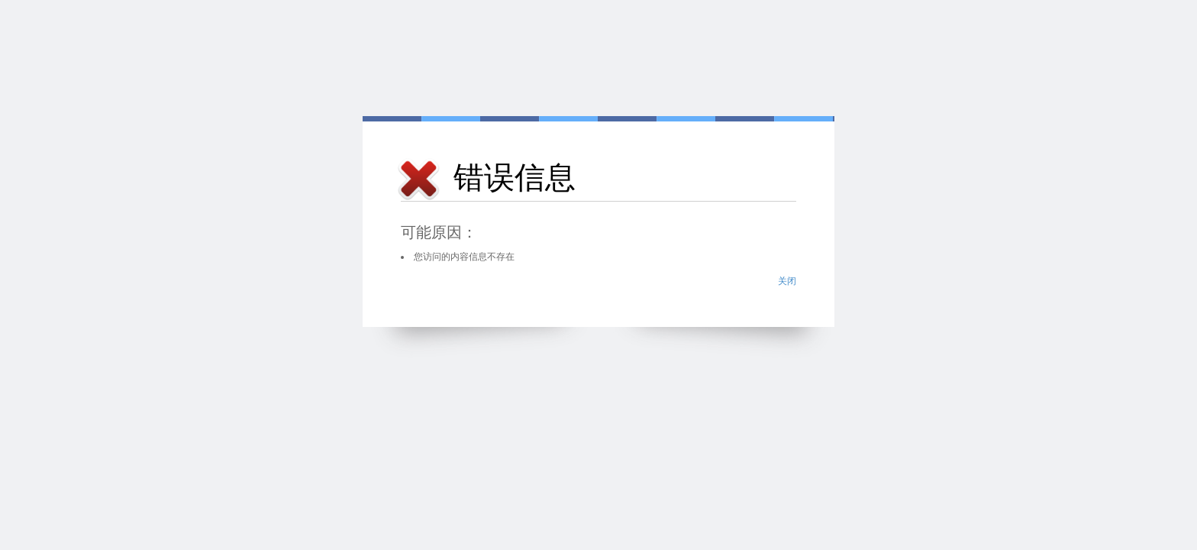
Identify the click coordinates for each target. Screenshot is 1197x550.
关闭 (787, 281)
